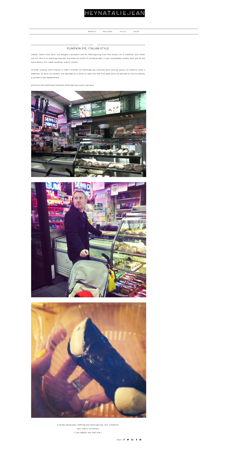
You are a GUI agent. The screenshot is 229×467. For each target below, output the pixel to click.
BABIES (92, 32)
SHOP (136, 32)
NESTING (108, 32)
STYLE (123, 32)
